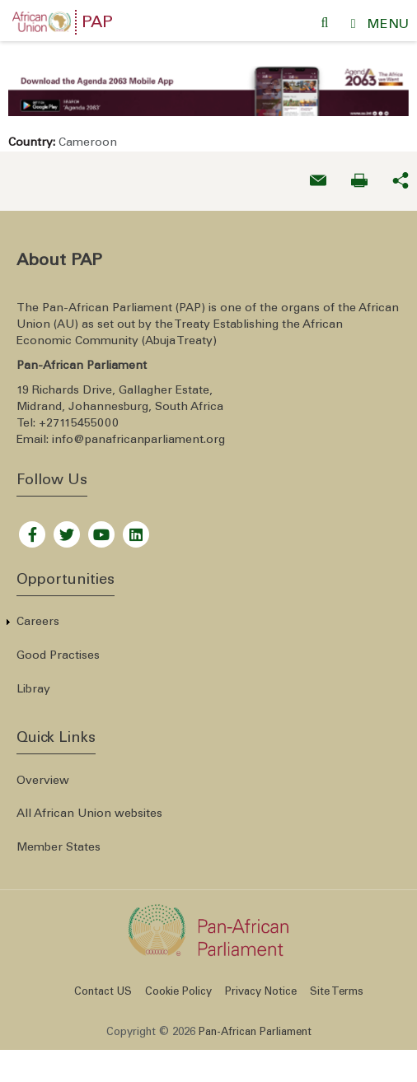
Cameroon (88, 136)
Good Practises (58, 649)
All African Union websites (89, 807)
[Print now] (359, 173)
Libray (33, 682)
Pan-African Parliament (255, 1025)
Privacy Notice (261, 985)
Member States (58, 840)
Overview (42, 773)
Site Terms (336, 985)
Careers (37, 615)
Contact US (103, 985)
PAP (97, 24)
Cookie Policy (178, 985)
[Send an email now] (318, 173)
